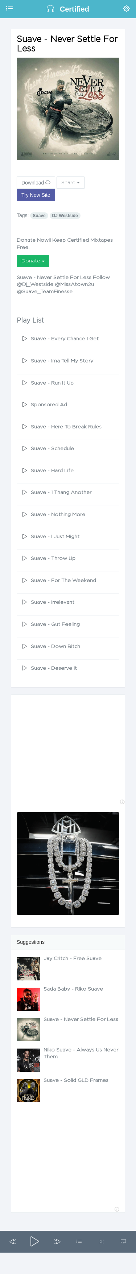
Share (70, 182)
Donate (33, 260)
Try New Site (35, 195)
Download (35, 183)
